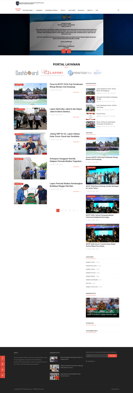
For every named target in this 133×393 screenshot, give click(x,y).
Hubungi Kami (115, 389)
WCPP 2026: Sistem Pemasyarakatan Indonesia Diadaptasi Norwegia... (100, 216)
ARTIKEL (89, 283)
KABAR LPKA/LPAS (92, 287)
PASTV (63, 10)
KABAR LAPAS (90, 269)
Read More (77, 92)
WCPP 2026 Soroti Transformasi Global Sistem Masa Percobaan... (100, 245)
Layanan (39, 10)
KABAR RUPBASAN (92, 280)
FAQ (97, 10)
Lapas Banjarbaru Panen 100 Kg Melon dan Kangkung (106, 90)
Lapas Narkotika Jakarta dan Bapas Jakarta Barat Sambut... (66, 110)
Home (18, 10)
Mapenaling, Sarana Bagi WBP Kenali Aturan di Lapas (70, 375)
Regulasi (81, 10)
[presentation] (64, 51)
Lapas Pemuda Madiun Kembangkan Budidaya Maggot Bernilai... (66, 184)
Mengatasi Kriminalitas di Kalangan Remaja (107, 98)
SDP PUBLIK (72, 10)
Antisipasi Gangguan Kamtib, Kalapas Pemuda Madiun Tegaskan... (66, 159)
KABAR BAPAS (90, 276)
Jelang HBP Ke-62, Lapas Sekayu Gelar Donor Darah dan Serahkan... (65, 135)
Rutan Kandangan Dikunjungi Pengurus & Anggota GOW (71, 358)
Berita (90, 10)
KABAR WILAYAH (91, 266)
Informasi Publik (51, 10)
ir (86, 162)
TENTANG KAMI (28, 10)
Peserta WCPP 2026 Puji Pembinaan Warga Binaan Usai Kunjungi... (66, 85)
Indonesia (91, 361)
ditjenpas (99, 93)
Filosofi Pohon (101, 114)
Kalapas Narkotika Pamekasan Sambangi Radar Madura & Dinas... (71, 366)
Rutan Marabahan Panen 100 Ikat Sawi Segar (106, 106)
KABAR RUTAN (90, 273)
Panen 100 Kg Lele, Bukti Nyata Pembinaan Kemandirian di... (106, 123)
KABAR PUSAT (90, 262)
